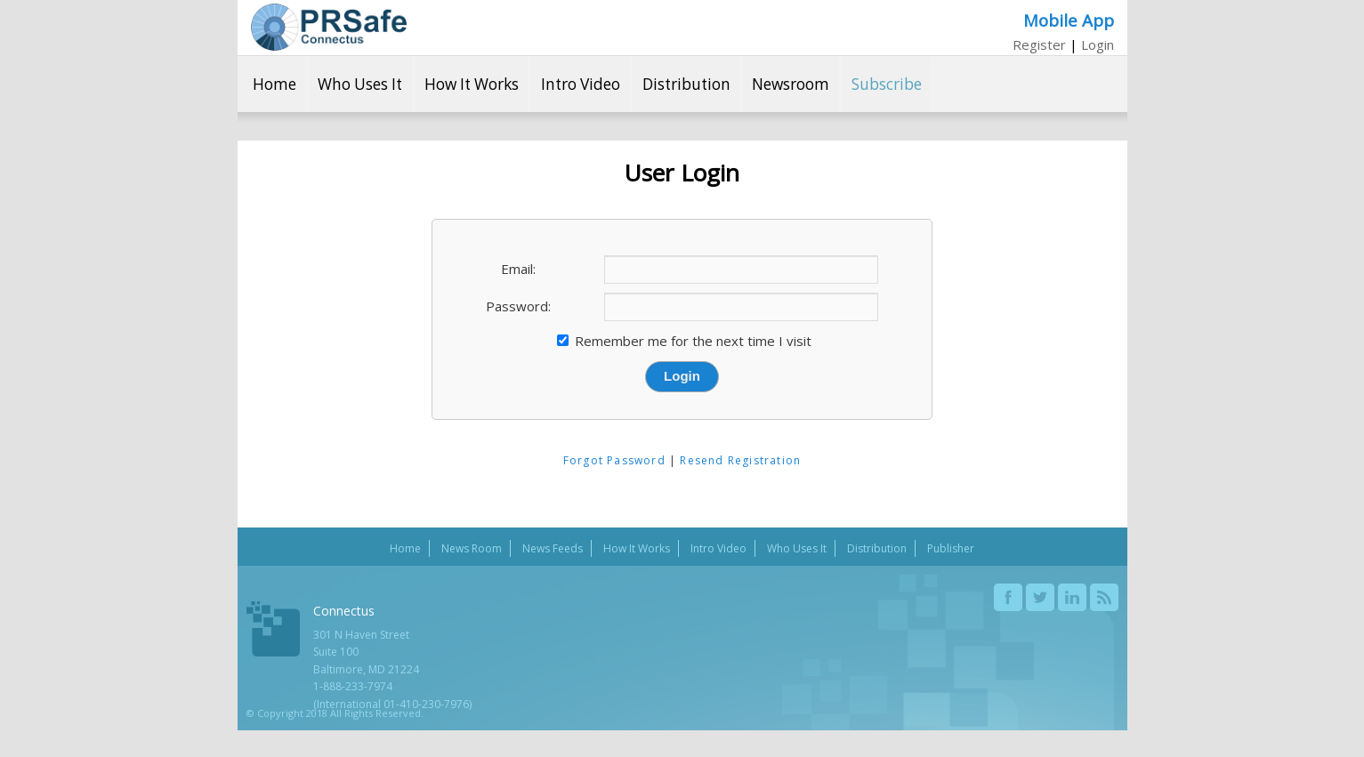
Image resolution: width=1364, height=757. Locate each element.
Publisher (950, 548)
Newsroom (790, 84)
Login (1097, 44)
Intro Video (580, 84)
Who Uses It (360, 84)
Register (1039, 44)
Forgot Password (614, 460)
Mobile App (1068, 20)
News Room (471, 548)
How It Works (471, 84)
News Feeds (552, 548)
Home (274, 84)
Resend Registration (740, 460)
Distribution (686, 84)
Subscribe (886, 84)
